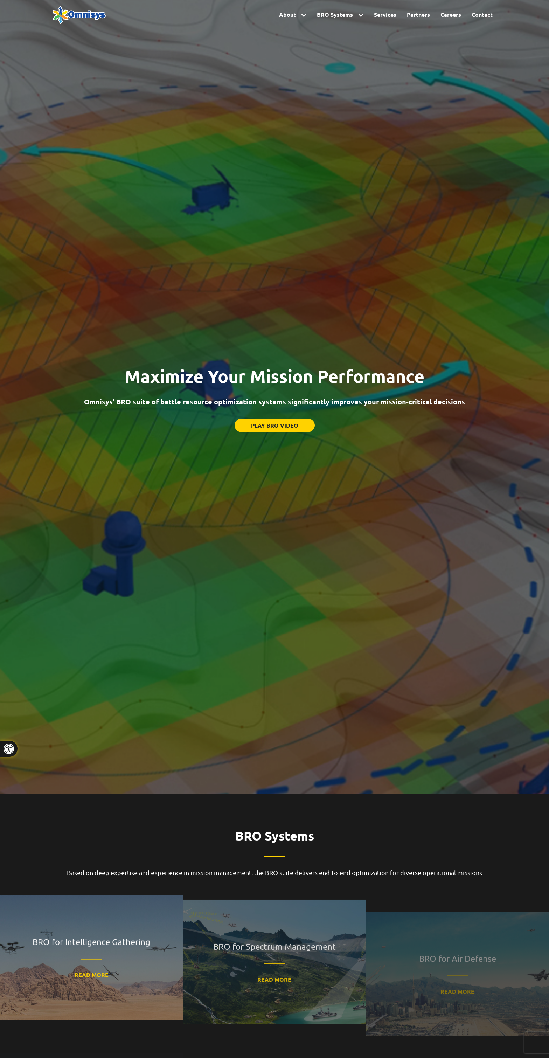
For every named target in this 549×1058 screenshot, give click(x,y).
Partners (418, 14)
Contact (482, 14)
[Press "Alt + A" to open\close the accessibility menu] (9, 749)
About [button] (287, 14)
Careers (450, 14)
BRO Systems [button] (335, 14)
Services (385, 14)
